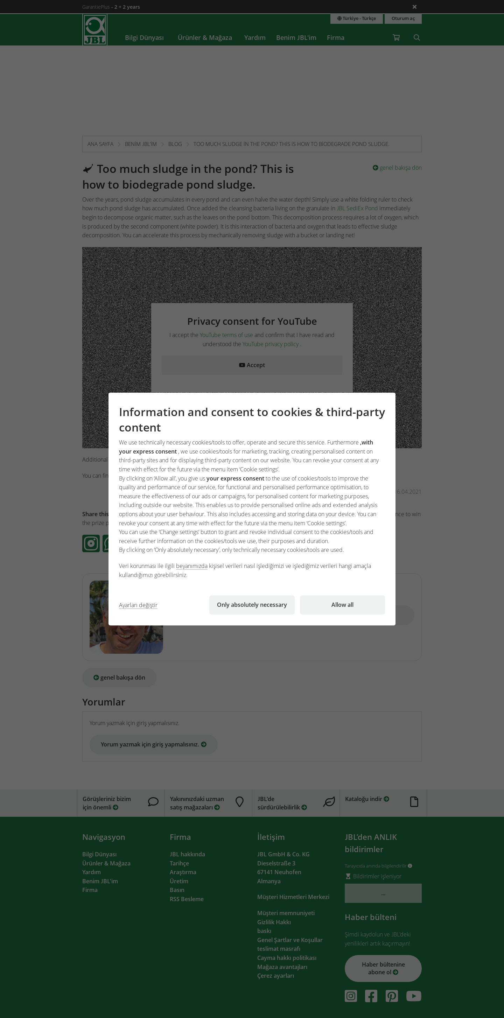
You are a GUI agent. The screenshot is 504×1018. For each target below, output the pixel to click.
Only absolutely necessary (252, 605)
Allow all (342, 605)
